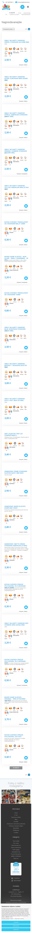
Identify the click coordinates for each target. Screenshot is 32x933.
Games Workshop (16, 847)
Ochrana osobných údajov (16, 826)
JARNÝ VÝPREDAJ (16, 856)
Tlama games (16, 52)
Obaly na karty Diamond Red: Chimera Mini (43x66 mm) (16, 623)
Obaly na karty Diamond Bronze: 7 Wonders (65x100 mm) (15, 364)
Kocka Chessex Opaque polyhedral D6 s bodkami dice (15, 660)
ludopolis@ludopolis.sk (24, 2)
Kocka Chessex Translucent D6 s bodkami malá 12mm (16, 222)
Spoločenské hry (16, 845)
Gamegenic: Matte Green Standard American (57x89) (15, 544)
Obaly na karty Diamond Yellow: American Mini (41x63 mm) (16, 186)
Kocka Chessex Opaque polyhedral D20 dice (13, 735)
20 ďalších (16, 768)
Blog (16, 819)
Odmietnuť (16, 929)
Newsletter (16, 828)
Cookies (16, 832)
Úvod (19, 12)
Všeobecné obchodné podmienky (16, 824)
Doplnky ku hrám (14, 14)
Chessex (11, 232)
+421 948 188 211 (9, 2)
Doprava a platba (16, 817)
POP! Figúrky (16, 849)
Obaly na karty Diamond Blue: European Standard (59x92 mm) (15, 328)
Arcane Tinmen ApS (13, 270)
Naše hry (16, 858)
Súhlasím (16, 922)
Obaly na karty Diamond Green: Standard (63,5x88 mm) (16, 41)
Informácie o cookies (19, 918)
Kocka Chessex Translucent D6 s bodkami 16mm (16, 293)
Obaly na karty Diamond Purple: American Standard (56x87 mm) (16, 113)
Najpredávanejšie (25, 14)
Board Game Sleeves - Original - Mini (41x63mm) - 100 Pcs (15, 697)
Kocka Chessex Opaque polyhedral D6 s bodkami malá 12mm (15, 585)
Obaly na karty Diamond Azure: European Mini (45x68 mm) (16, 77)
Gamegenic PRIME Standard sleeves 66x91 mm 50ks (15, 472)
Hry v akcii (16, 843)
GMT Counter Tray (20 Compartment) (13, 434)
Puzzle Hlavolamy (16, 854)
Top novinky (16, 841)
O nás (16, 815)
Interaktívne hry (16, 852)
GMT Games (12, 447)
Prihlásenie (16, 830)
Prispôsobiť (16, 925)
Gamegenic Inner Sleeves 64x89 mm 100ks (14, 507)
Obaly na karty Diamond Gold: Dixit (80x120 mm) (14, 399)
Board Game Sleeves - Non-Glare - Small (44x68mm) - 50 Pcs (16, 257)
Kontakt (16, 821)
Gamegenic (11, 483)
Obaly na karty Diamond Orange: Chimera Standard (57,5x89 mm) (15, 150)
